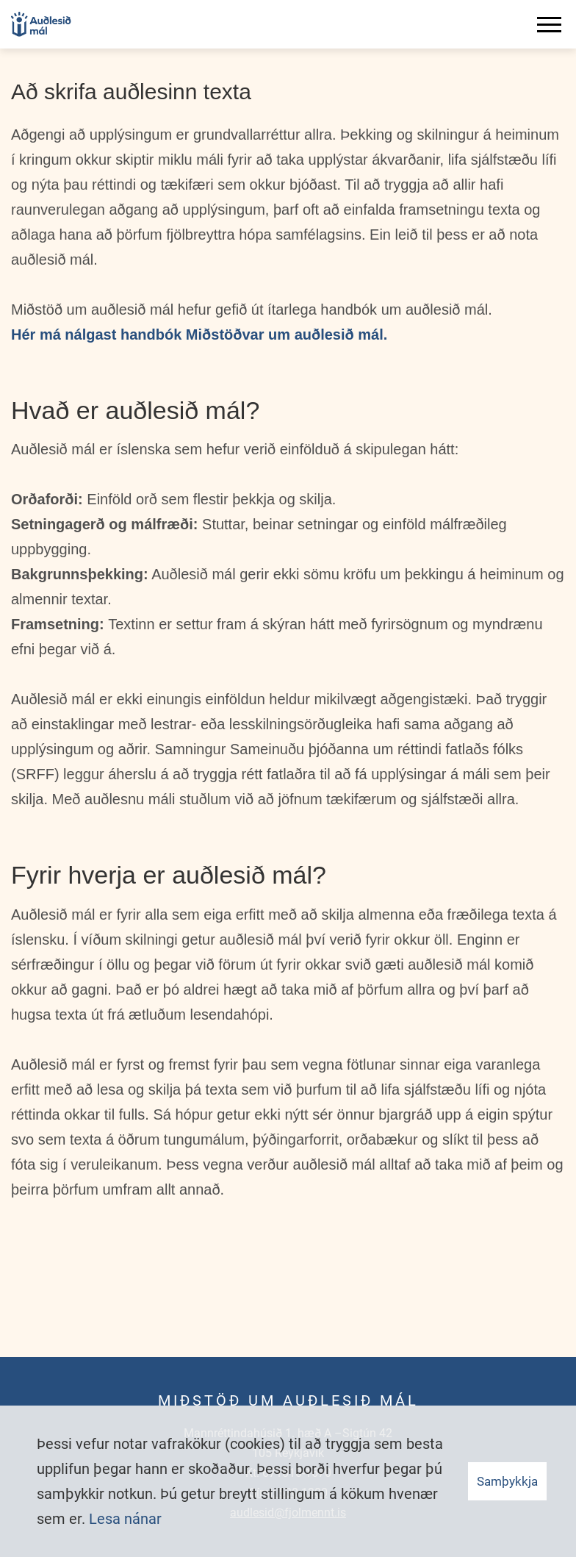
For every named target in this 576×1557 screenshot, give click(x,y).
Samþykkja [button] (507, 1481)
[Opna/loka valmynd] (552, 24)
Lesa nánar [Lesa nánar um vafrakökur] (125, 1519)
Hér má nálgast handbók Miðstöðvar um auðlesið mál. (199, 334)
